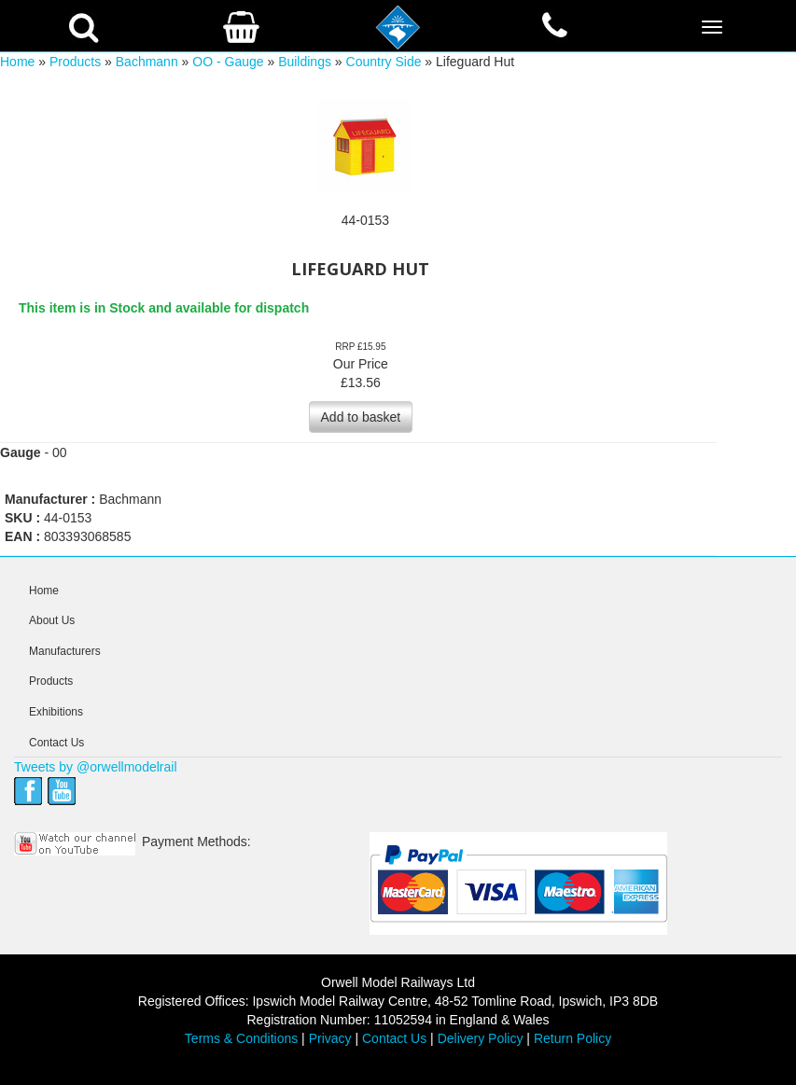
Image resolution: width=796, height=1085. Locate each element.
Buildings (304, 61)
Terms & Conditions (241, 1038)
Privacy (330, 1038)
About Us (52, 620)
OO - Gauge (227, 61)
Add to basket (361, 417)
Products (75, 61)
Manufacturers (65, 651)
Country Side (384, 61)
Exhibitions (56, 711)
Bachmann (147, 61)
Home (17, 61)
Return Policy (572, 1038)
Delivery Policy (481, 1038)
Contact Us (56, 742)
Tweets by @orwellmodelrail (95, 766)
